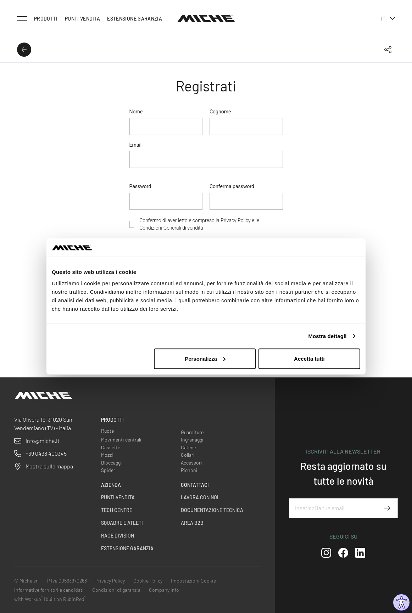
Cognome (220, 111)
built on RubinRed (66, 599)
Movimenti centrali (121, 440)
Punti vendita (82, 19)
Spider (108, 470)
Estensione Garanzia (134, 19)
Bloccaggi (111, 463)
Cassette (110, 447)
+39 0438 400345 (46, 453)
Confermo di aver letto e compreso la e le (199, 224)
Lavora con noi (199, 497)
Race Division (117, 536)
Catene (188, 447)
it (388, 18)
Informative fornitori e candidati (49, 590)
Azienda (111, 485)
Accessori (191, 463)
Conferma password (232, 186)
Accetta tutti (309, 358)
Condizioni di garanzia (116, 590)
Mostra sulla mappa (49, 466)
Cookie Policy (147, 581)
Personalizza (205, 358)
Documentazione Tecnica (212, 510)
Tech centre (116, 510)
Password (140, 186)
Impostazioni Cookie (193, 581)
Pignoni (189, 470)
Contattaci (195, 485)
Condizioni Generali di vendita (171, 228)
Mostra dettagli (327, 336)
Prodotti (46, 19)
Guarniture (192, 432)
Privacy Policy (235, 220)
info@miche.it (43, 440)
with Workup (28, 599)
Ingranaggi (192, 440)
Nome (136, 111)
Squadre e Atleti (122, 523)
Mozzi (107, 455)
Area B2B (192, 523)
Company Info (164, 590)
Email (135, 145)
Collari (188, 455)
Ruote (107, 431)
